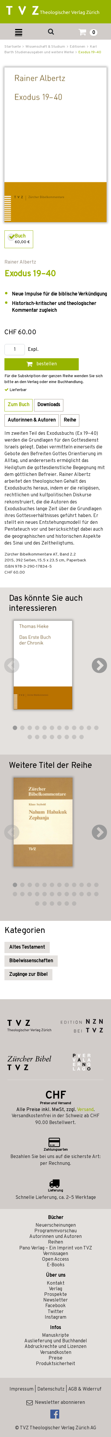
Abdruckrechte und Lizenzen (55, 1347)
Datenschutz (51, 1389)
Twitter (56, 1312)
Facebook (55, 1306)
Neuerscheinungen (56, 1225)
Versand (85, 1110)
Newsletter (55, 1300)
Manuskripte (55, 1335)
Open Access (55, 1259)
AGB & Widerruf (85, 1389)
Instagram (55, 1317)
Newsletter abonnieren (55, 1403)
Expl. (33, 350)
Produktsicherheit (55, 1364)
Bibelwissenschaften (31, 961)
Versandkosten (55, 1353)
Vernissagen (55, 1254)
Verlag (55, 1289)
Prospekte (55, 1295)
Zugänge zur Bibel (28, 975)
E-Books (56, 1265)
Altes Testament (27, 947)
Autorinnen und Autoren (55, 1237)
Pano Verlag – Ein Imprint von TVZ (55, 1248)
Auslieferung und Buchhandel (55, 1341)
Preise (55, 1358)
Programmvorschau (55, 1231)
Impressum (21, 1389)
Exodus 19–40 (89, 52)
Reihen (55, 1242)
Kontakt (56, 1283)
